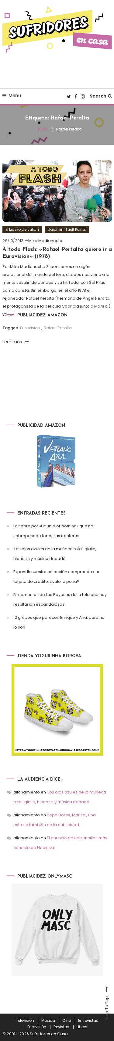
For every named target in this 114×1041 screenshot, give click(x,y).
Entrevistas (88, 1020)
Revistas (61, 1027)
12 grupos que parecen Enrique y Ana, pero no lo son (59, 622)
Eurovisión (36, 1027)
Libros (82, 1027)
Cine (66, 1020)
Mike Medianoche (46, 241)
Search (101, 96)
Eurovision (30, 328)
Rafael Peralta (58, 328)
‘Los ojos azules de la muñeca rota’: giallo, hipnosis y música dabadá (54, 553)
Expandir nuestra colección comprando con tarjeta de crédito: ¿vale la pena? (57, 576)
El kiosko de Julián (22, 229)
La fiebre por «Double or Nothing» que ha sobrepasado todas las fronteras (53, 531)
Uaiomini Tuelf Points (67, 229)
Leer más (15, 342)
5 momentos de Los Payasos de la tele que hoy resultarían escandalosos (60, 599)
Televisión (25, 1020)
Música (48, 1020)
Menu (11, 95)
